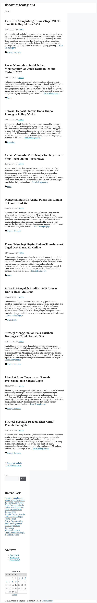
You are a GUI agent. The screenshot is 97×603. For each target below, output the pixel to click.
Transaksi (11, 142)
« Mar (14, 595)
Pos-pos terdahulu (14, 463)
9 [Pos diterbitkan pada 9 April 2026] (15, 581)
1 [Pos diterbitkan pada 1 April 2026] (12, 578)
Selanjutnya (15, 465)
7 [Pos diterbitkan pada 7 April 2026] (9, 581)
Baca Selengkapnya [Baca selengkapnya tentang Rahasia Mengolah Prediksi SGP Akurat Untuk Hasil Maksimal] (15, 315)
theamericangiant (20, 5)
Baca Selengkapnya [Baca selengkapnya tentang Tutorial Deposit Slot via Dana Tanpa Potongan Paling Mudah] (32, 138)
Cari (6, 475)
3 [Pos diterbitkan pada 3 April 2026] (19, 578)
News (9, 98)
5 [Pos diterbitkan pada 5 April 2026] (25, 578)
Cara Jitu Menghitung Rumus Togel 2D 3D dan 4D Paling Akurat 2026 (32, 22)
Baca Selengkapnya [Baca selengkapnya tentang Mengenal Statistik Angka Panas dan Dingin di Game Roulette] (42, 226)
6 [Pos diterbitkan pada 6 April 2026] (6, 581)
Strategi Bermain (14, 52)
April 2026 (14, 555)
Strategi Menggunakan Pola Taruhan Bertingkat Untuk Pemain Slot (29, 334)
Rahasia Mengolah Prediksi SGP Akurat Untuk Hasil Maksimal (31, 290)
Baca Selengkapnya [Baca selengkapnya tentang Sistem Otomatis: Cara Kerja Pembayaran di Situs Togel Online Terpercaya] (40, 182)
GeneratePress (47, 601)
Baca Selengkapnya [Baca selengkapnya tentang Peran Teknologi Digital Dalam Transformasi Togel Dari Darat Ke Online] (38, 271)
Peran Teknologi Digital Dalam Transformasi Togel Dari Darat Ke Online (34, 245)
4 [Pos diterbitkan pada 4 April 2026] (22, 578)
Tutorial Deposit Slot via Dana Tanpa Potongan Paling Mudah (29, 112)
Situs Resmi (12, 320)
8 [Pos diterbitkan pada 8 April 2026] (12, 581)
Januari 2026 (15, 560)
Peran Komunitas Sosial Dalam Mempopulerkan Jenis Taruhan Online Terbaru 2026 (30, 69)
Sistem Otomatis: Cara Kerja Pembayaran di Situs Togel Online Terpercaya (34, 157)
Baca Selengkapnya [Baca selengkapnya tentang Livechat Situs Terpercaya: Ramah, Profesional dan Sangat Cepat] (38, 404)
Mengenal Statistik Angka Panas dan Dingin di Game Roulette (15, 532)
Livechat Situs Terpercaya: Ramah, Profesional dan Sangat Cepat (28, 379)
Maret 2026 (14, 557)
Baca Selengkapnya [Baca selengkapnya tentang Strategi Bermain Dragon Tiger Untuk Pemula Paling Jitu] (41, 448)
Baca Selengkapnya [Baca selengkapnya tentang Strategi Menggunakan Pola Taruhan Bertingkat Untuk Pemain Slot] (13, 360)
